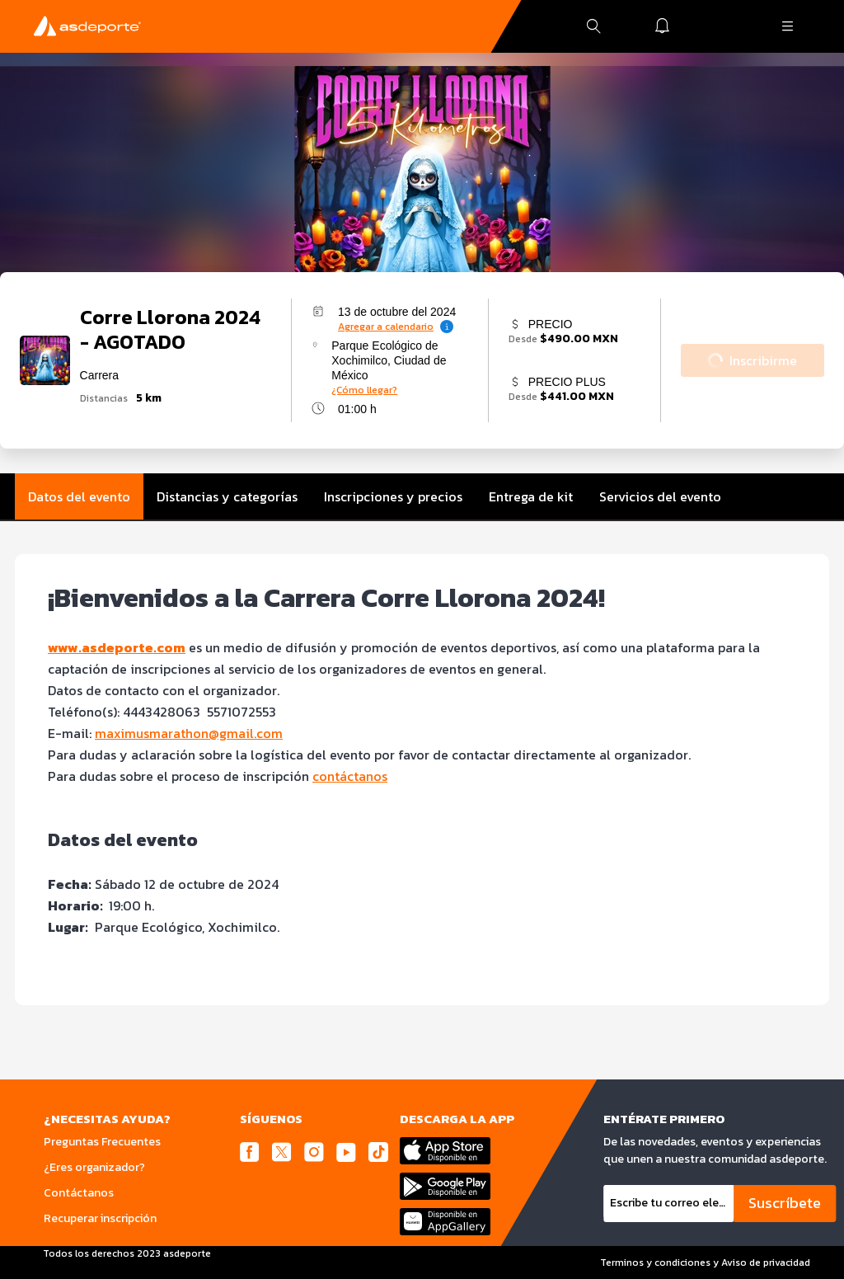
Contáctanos (79, 1192)
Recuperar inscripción (100, 1218)
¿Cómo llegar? (364, 390)
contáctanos (349, 776)
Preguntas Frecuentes (102, 1141)
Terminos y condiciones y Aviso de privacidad (705, 1262)
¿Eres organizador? (94, 1167)
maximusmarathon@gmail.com (189, 733)
